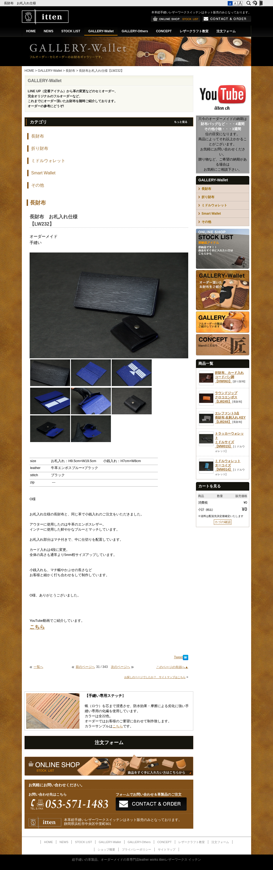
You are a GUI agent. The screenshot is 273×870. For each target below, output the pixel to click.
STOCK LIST (70, 31)
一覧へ (38, 667)
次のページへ (120, 667)
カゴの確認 (223, 522)
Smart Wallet (43, 173)
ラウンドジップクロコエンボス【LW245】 (226, 397)
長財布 (70, 71)
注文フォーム (226, 31)
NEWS (48, 31)
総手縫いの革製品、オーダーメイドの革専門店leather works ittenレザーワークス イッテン (136, 859)
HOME (31, 31)
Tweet (178, 657)
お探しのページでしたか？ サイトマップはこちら (155, 677)
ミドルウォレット (48, 160)
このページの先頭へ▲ (172, 667)
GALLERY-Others (135, 31)
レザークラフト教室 (194, 31)
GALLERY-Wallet (101, 31)
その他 (37, 185)
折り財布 (39, 148)
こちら (118, 726)
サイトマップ (166, 849)
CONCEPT (164, 31)
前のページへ (85, 667)
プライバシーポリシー (136, 849)
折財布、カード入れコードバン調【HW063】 (229, 377)
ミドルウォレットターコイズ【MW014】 (227, 465)
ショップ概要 (106, 849)
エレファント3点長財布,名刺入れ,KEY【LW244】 (230, 417)
